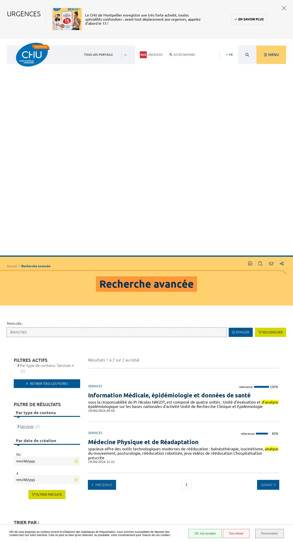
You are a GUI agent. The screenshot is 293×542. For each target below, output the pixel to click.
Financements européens (192, 513)
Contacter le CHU (127, 468)
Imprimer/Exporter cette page (250, 139)
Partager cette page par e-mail (271, 139)
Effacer (242, 207)
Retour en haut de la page (285, 465)
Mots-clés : (15, 198)
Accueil (12, 141)
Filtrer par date (49, 369)
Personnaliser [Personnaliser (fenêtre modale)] (269, 533)
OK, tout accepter (205, 533)
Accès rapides (182, 54)
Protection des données (194, 499)
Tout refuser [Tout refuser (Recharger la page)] (236, 533)
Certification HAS (195, 519)
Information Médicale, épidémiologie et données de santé (169, 270)
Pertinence (29, 407)
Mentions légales (195, 492)
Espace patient (192, 470)
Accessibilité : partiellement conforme (193, 484)
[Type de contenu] (38, 420)
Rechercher (272, 207)
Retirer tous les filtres (48, 258)
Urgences (151, 55)
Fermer (284, 8)
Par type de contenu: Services (45, 240)
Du (18, 329)
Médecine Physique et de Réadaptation (143, 316)
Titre (24, 413)
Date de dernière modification (46, 426)
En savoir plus (251, 19)
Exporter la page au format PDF (260, 139)
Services (27, 301)
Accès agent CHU (194, 475)
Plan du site (191, 506)
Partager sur (282, 139)
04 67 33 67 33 (125, 482)
